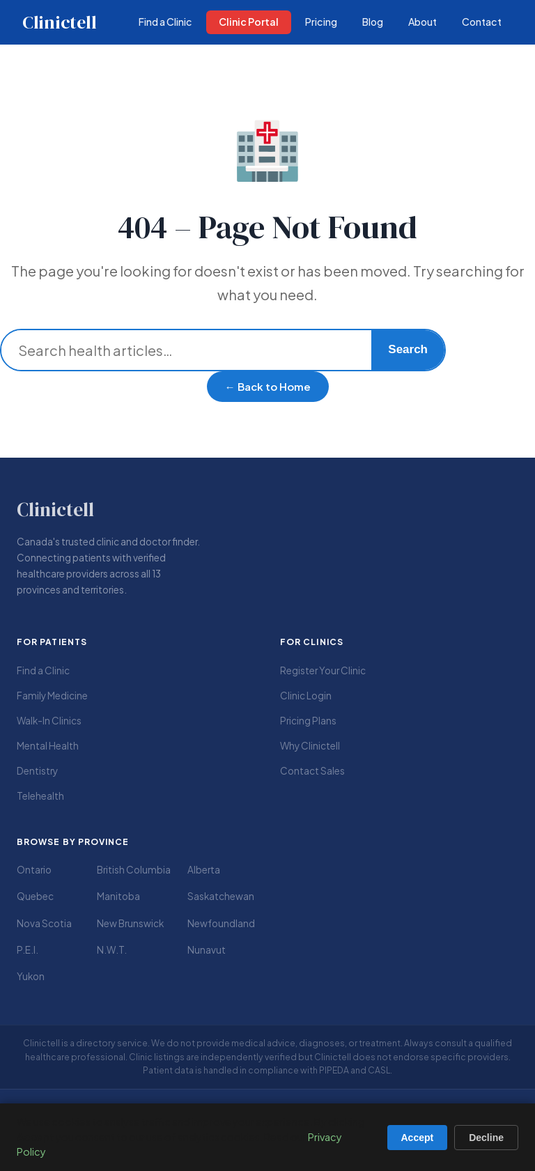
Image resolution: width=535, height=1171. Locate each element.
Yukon (31, 976)
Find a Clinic (43, 670)
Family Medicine (52, 695)
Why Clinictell (310, 746)
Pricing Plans (308, 721)
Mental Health (48, 746)
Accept (417, 1137)
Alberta (203, 870)
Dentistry (37, 771)
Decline (486, 1137)
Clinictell (59, 22)
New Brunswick (130, 923)
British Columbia (134, 870)
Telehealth (40, 796)
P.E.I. (27, 950)
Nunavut (206, 950)
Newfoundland (221, 923)
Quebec (35, 896)
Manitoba (118, 896)
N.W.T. (112, 950)
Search (408, 349)
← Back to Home (268, 386)
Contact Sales (312, 771)
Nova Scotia (44, 923)
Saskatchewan (220, 896)
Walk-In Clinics (49, 721)
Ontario (34, 870)
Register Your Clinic (323, 670)
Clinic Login (306, 695)
